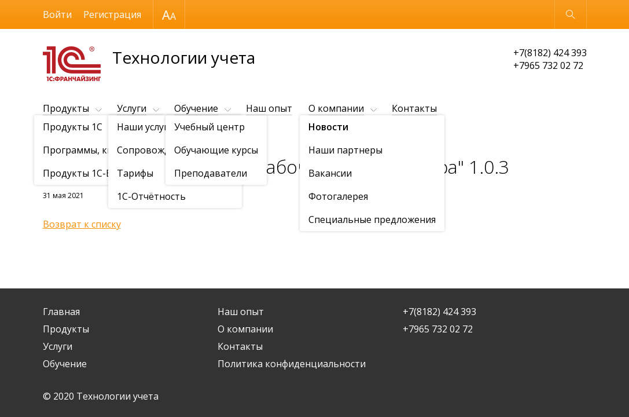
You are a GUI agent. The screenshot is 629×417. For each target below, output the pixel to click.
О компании (336, 108)
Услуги (131, 108)
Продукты (66, 108)
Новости (109, 137)
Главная (61, 311)
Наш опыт (269, 108)
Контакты (414, 108)
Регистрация (112, 14)
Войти (57, 14)
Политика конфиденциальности (292, 363)
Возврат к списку (82, 224)
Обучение (196, 108)
